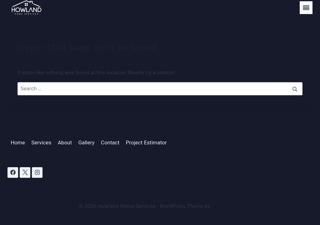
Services (41, 142)
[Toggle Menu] (306, 7)
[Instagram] (37, 172)
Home (18, 142)
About (65, 142)
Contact (110, 142)
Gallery (86, 142)
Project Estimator (146, 142)
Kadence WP (226, 206)
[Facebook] (13, 172)
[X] (25, 172)
